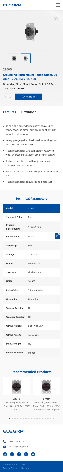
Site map (25, 468)
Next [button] (58, 32)
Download (29, 111)
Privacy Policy (10, 468)
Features (9, 111)
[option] (31, 32)
